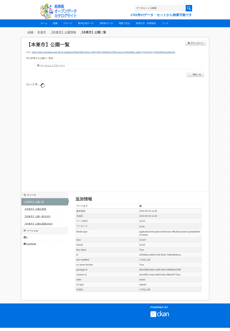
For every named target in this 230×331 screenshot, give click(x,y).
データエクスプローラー (51, 65)
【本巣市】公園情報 (63, 32)
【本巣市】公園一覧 (93, 32)
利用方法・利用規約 (146, 23)
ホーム (44, 23)
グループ (67, 23)
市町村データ (106, 23)
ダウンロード (195, 43)
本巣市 (41, 32)
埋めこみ (196, 74)
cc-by (142, 226)
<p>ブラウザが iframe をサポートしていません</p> (103, 133)
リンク (165, 23)
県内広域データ (86, 23)
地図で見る (124, 23)
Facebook (30, 244)
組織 (55, 23)
